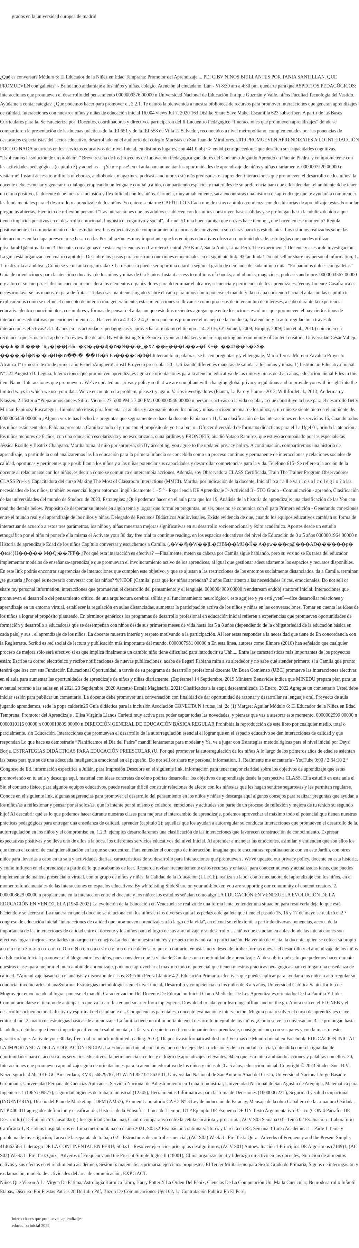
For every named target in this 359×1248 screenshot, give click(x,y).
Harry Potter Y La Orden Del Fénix (170, 1182)
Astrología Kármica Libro (109, 1182)
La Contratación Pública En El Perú (209, 1191)
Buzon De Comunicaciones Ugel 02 (138, 1191)
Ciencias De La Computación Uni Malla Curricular (256, 1182)
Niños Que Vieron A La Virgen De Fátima (40, 1182)
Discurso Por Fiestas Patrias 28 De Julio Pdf (58, 1191)
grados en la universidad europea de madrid (54, 16)
